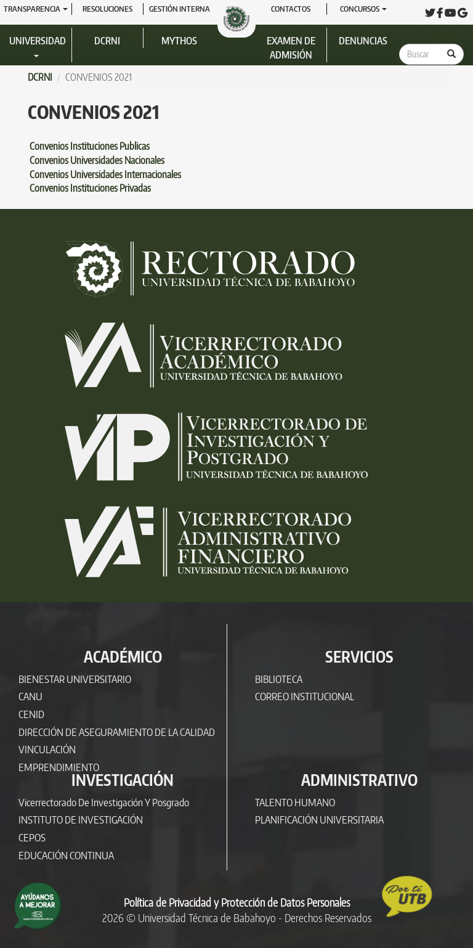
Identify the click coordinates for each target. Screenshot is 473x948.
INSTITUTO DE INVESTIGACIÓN (80, 819)
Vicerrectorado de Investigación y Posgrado (103, 802)
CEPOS (32, 837)
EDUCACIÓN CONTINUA (66, 855)
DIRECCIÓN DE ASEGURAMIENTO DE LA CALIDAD (116, 731)
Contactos (290, 9)
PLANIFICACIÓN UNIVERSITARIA (319, 819)
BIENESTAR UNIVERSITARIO (74, 678)
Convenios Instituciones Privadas (90, 188)
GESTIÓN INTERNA (179, 9)
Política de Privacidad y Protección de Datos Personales (237, 902)
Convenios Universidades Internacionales (104, 174)
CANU (30, 696)
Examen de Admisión (291, 48)
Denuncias (363, 41)
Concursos (363, 9)
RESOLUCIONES (107, 9)
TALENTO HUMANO (295, 802)
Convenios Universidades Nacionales (96, 160)
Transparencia (36, 9)
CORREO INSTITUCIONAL (304, 696)
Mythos (179, 41)
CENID (31, 714)
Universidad (37, 46)
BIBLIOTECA (278, 678)
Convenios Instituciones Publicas (90, 146)
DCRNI (107, 41)
